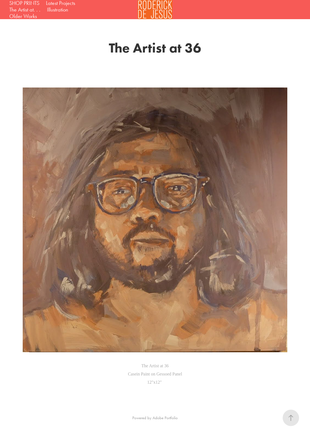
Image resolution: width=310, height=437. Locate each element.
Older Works (23, 16)
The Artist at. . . (24, 9)
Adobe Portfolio (165, 417)
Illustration (57, 9)
